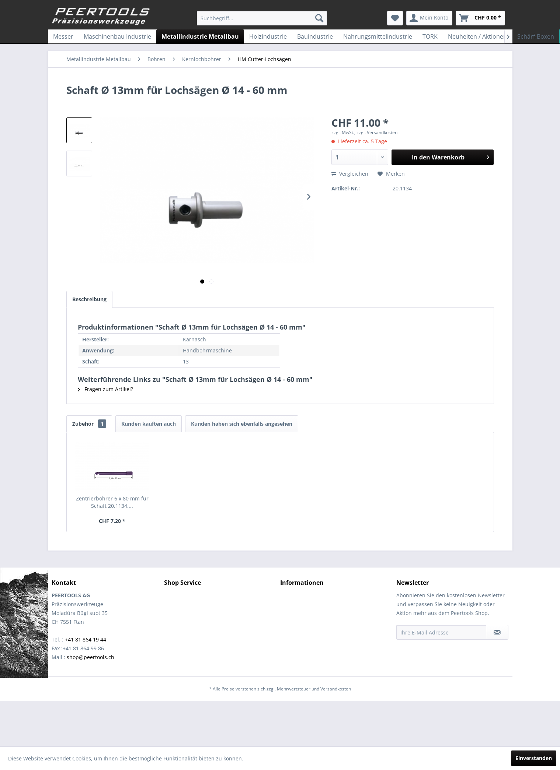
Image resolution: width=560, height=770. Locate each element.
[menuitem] (262, 18)
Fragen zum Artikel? (105, 389)
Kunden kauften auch (148, 423)
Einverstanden (533, 758)
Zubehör (89, 423)
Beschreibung (89, 299)
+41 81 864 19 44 (85, 639)
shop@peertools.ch (90, 657)
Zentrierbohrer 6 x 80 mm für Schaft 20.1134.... (112, 502)
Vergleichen (349, 173)
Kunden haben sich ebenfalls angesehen (241, 423)
